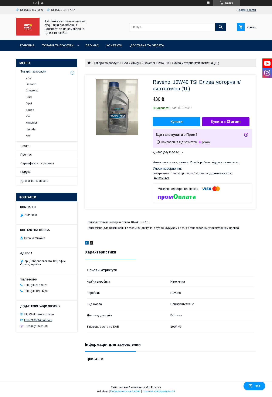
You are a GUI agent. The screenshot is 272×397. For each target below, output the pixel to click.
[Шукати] (220, 27)
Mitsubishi (32, 122)
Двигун (136, 63)
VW (28, 116)
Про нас (92, 45)
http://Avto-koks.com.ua (39, 314)
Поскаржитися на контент (125, 391)
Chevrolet (32, 90)
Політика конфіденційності (159, 391)
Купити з (225, 122)
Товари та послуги (58, 45)
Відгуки (25, 172)
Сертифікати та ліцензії (37, 163)
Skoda (30, 109)
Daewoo (31, 84)
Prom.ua (156, 387)
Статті (24, 146)
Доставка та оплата (147, 45)
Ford (29, 97)
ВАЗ (125, 63)
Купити (177, 122)
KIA (28, 135)
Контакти (114, 45)
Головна (27, 45)
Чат (254, 386)
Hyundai (31, 129)
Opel (29, 103)
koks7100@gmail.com (38, 320)
